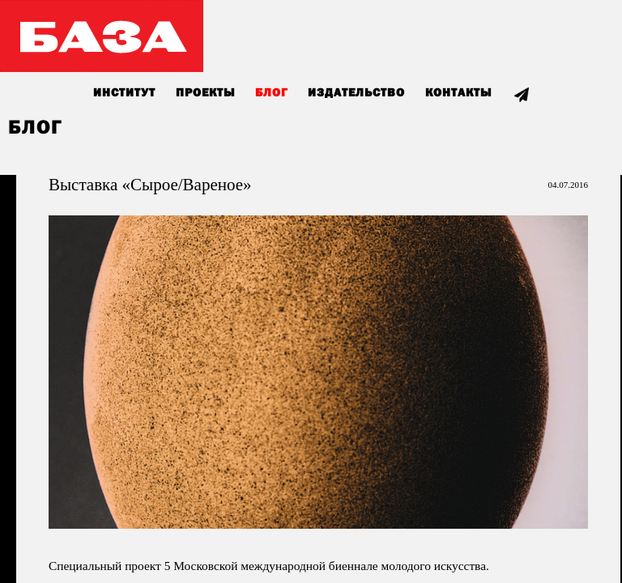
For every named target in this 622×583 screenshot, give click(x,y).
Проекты (205, 93)
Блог (271, 93)
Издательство (356, 93)
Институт (124, 93)
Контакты (458, 93)
